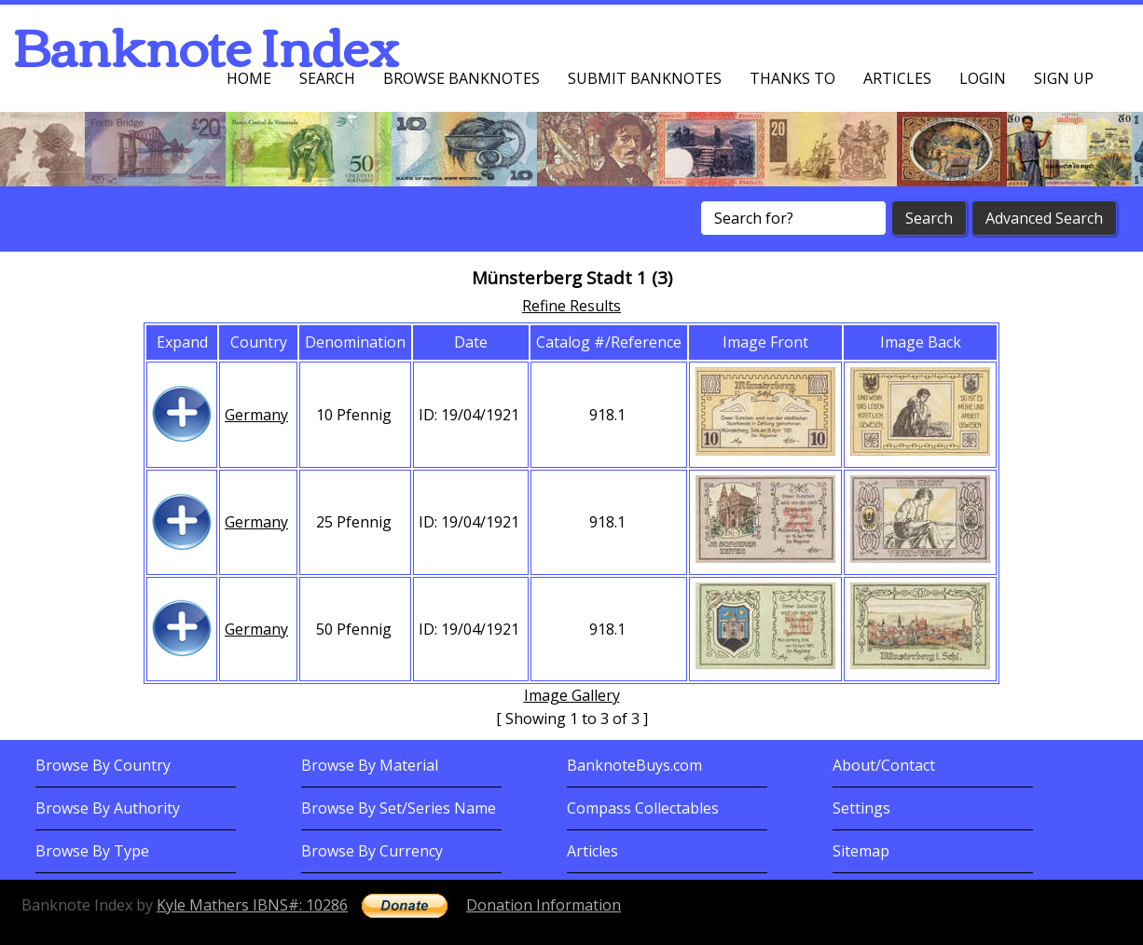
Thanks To (792, 78)
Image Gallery (572, 695)
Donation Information (543, 905)
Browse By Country (103, 765)
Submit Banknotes (645, 78)
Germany (256, 414)
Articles (897, 78)
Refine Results (571, 305)
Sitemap (861, 851)
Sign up (1064, 78)
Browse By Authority (107, 808)
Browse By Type (92, 851)
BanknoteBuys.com (634, 765)
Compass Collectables (643, 808)
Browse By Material (369, 765)
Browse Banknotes (461, 78)
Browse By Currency (372, 851)
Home (249, 78)
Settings (861, 808)
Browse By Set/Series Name (398, 808)
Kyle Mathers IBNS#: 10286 (252, 905)
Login (982, 78)
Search (327, 78)
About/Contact (884, 765)
